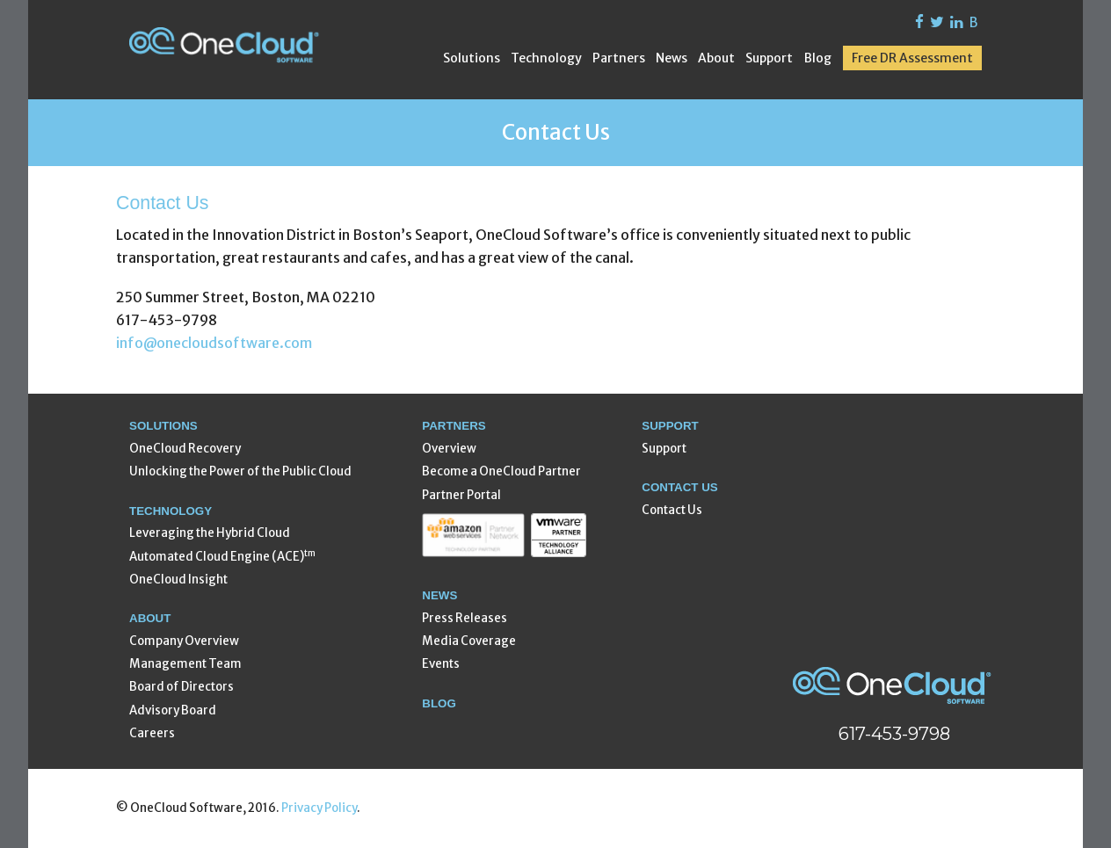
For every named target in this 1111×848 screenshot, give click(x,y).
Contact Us (672, 510)
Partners (618, 58)
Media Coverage (469, 641)
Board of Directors (181, 686)
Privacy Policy (319, 808)
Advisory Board (172, 710)
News (671, 58)
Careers (152, 733)
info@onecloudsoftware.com (214, 343)
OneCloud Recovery (185, 448)
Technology (546, 58)
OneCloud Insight (178, 579)
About (716, 58)
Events (441, 663)
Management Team (185, 663)
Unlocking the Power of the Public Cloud (240, 471)
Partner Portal (461, 495)
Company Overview (184, 641)
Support (769, 58)
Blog (817, 58)
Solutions (471, 58)
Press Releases (464, 618)
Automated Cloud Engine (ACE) (222, 555)
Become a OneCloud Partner (501, 471)
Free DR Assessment (912, 58)
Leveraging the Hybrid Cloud (209, 532)
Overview (449, 448)
